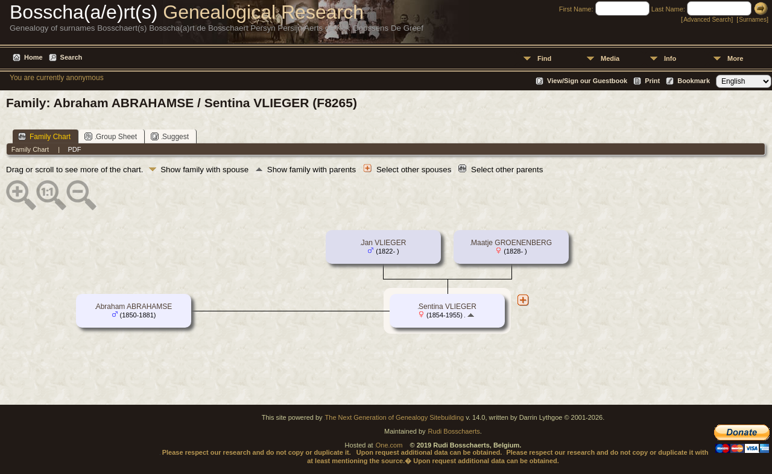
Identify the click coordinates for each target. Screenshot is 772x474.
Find (544, 58)
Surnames (753, 19)
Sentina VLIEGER (447, 306)
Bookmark (693, 80)
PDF (74, 149)
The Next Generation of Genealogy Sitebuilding (394, 417)
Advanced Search (707, 19)
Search (71, 57)
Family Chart (44, 136)
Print (652, 80)
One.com (389, 445)
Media (610, 58)
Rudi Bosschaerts (454, 431)
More (735, 58)
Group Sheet (110, 136)
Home (33, 57)
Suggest (170, 136)
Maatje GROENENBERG (511, 243)
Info (670, 58)
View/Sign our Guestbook (587, 80)
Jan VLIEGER (384, 243)
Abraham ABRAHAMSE (134, 306)
